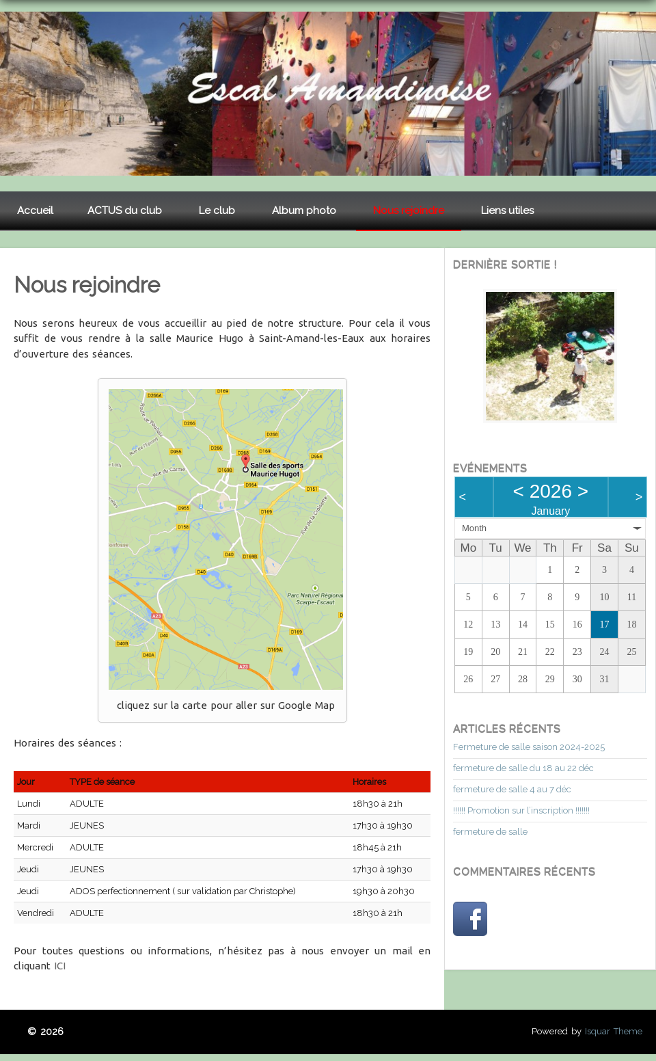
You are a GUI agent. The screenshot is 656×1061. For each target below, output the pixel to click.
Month (474, 528)
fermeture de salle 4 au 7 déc (512, 789)
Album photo (304, 210)
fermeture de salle (490, 832)
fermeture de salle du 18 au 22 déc (523, 768)
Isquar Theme (613, 1031)
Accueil (35, 210)
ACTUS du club (124, 210)
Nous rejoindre (408, 210)
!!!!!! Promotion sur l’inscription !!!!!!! (521, 810)
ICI (60, 965)
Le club (217, 210)
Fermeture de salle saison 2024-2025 (529, 747)
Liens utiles (507, 210)
